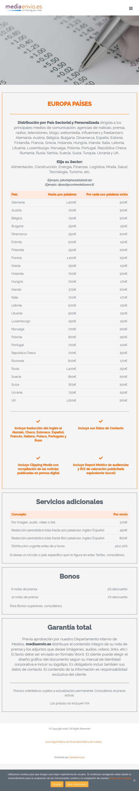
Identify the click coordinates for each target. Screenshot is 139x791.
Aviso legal (51, 742)
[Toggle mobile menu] (131, 8)
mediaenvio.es (77, 757)
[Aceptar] (134, 780)
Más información (76, 784)
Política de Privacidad (69, 742)
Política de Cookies (91, 742)
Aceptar (57, 784)
